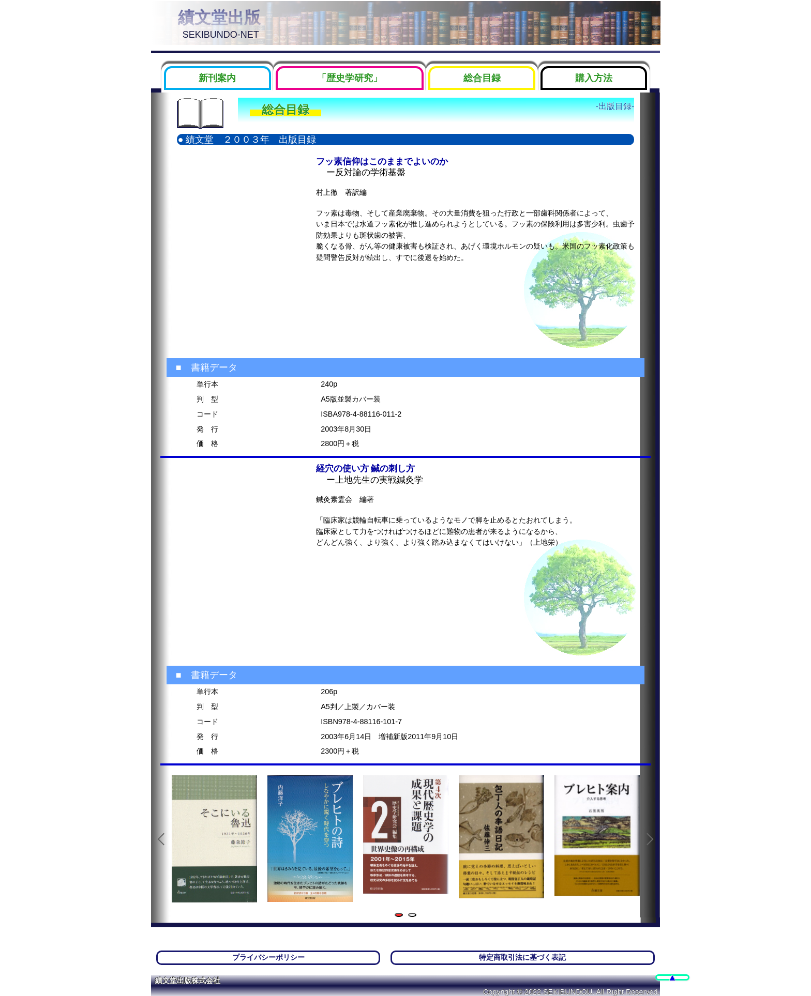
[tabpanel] (214, 838)
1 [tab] (400, 915)
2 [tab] (414, 915)
